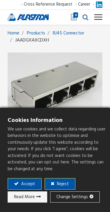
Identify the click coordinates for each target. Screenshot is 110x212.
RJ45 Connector (68, 33)
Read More (24, 197)
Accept (27, 184)
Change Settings (72, 197)
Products (36, 33)
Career (84, 4)
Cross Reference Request (48, 4)
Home (13, 33)
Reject (62, 184)
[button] (85, 17)
